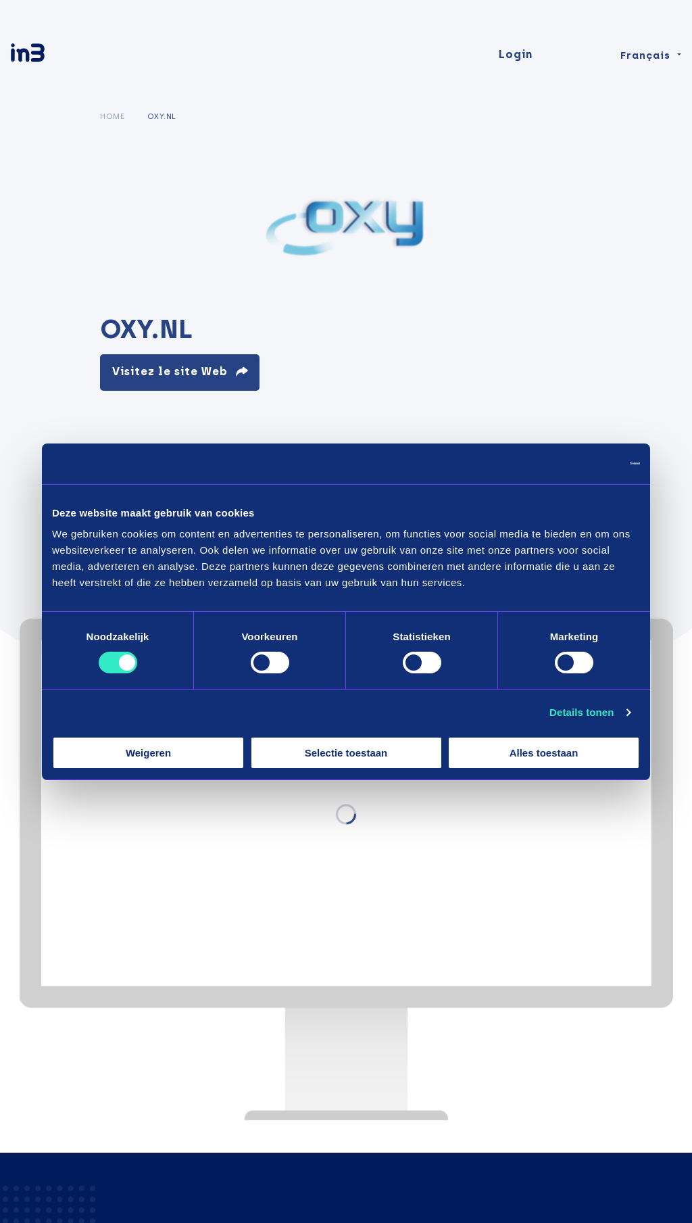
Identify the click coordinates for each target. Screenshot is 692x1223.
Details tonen (581, 712)
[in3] (51, 56)
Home (112, 116)
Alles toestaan (544, 753)
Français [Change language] (645, 55)
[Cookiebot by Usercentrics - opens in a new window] (581, 463)
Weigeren (148, 753)
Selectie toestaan (346, 753)
